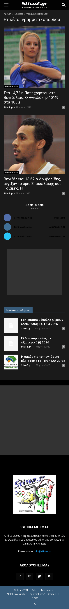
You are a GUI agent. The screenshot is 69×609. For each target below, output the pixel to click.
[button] (6, 5)
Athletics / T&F (21, 590)
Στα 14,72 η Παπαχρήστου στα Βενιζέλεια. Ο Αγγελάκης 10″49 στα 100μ (31, 97)
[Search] (64, 5)
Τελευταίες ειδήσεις (18, 310)
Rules (34, 590)
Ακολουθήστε (57, 227)
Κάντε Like (59, 217)
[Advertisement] (34, 272)
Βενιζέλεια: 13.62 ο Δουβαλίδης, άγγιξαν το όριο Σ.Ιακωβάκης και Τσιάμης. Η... (32, 183)
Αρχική (7, 13)
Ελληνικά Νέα (11, 86)
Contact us (53, 594)
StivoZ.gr (8, 107)
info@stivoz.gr (42, 551)
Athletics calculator (16, 594)
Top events (46, 590)
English (34, 598)
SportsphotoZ (37, 594)
